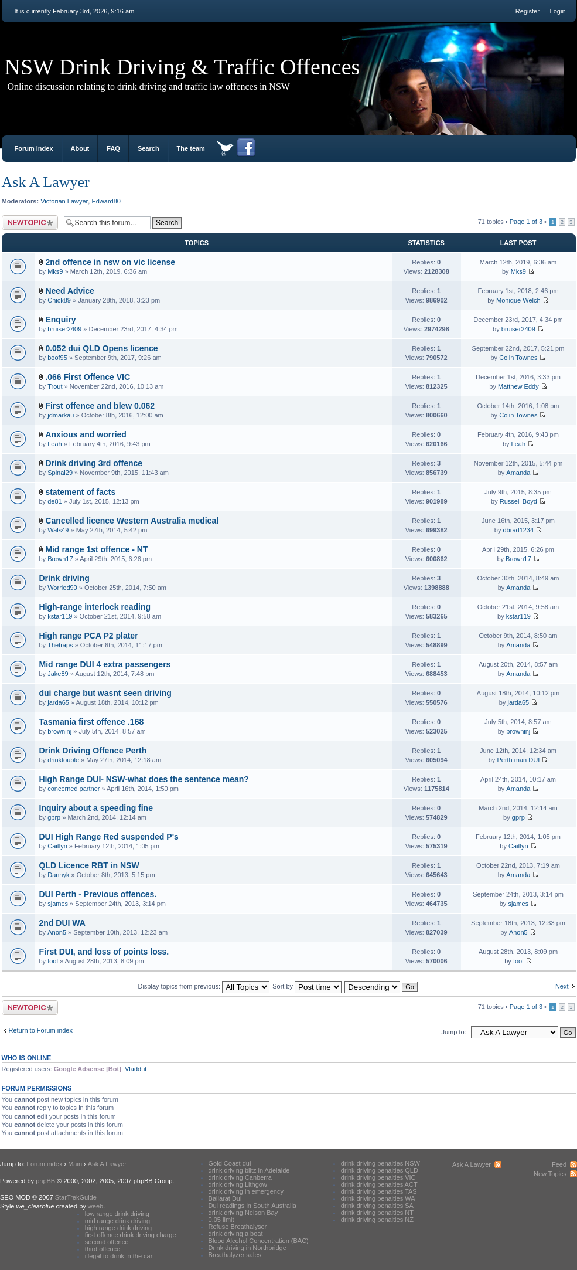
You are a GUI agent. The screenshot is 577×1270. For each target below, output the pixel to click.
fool (52, 961)
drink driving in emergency (246, 1191)
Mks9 (55, 271)
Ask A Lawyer (46, 182)
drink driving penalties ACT (379, 1184)
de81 (54, 501)
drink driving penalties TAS (379, 1191)
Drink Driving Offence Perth (93, 750)
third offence (102, 1248)
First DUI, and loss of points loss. (104, 951)
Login (558, 11)
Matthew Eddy (518, 386)
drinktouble (63, 759)
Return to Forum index (41, 1030)
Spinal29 (60, 472)
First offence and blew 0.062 (100, 405)
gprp (53, 817)
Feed (559, 1164)
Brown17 (60, 558)
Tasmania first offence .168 (91, 721)
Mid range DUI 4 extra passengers (105, 664)
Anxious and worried (85, 434)
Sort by (307, 986)
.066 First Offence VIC (87, 377)
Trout (54, 386)
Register (527, 11)
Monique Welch (518, 300)
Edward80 (106, 201)
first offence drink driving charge (130, 1234)
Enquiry (60, 319)
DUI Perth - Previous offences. (98, 894)
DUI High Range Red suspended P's (109, 836)
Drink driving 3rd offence (93, 463)
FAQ (113, 148)
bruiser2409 (64, 328)
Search (148, 148)
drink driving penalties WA (378, 1198)
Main (75, 1163)
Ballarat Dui (225, 1198)
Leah (54, 443)
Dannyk (58, 874)
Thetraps (60, 644)
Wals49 (58, 530)
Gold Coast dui (230, 1163)
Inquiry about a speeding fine (96, 808)
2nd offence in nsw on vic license (110, 262)
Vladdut (135, 1068)
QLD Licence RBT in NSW (89, 865)
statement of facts (80, 492)
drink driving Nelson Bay (243, 1212)
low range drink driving (117, 1213)
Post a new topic (30, 222)
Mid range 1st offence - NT (96, 549)
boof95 (57, 357)
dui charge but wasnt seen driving (105, 693)
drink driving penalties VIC (378, 1177)
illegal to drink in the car (119, 1255)
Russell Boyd (518, 501)
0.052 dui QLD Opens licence (101, 348)
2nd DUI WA (62, 923)
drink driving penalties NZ (377, 1219)
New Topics (550, 1173)
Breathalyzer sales (235, 1254)
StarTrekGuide (76, 1197)
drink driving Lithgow (238, 1184)
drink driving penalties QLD (379, 1170)
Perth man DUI (518, 759)
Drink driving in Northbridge (247, 1247)
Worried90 (62, 587)
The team (191, 148)
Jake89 (57, 673)
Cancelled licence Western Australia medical (131, 520)
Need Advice (69, 291)
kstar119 (59, 616)
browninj (59, 731)
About (80, 148)
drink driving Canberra (240, 1177)
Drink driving (64, 578)
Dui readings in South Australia (252, 1205)
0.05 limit (221, 1219)
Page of (526, 221)
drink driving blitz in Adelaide (249, 1170)
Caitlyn (57, 846)
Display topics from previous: (203, 986)
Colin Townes (518, 357)
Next (562, 986)
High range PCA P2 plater (88, 635)
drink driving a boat (236, 1233)
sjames (57, 903)
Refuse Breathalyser (238, 1226)
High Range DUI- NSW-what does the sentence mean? (144, 779)
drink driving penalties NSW (380, 1163)
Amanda (518, 472)
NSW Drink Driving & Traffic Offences (182, 67)
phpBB (45, 1180)
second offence (106, 1241)
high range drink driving (118, 1227)
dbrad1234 (518, 530)
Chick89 (59, 300)
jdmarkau (60, 415)
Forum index (34, 148)
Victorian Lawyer (64, 201)
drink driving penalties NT (377, 1212)
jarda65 (58, 702)
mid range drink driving (117, 1220)
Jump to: (454, 1031)
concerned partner (73, 788)
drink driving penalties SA (377, 1205)
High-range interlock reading (95, 607)
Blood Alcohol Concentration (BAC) (259, 1240)
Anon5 (56, 932)
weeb (95, 1206)
